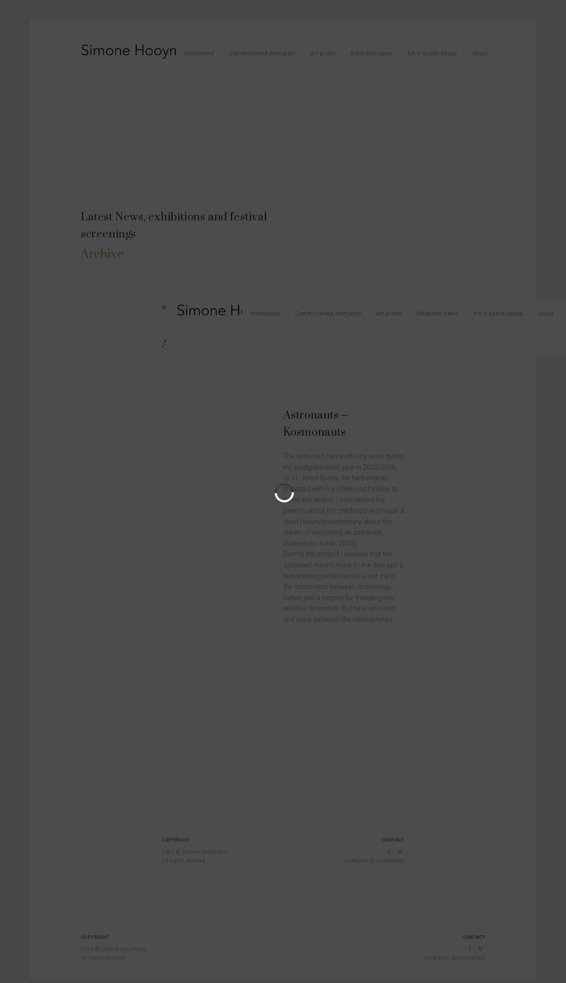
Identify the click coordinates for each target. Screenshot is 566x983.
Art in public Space (432, 53)
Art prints (323, 53)
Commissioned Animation (262, 53)
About (480, 53)
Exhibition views (371, 53)
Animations (199, 53)
